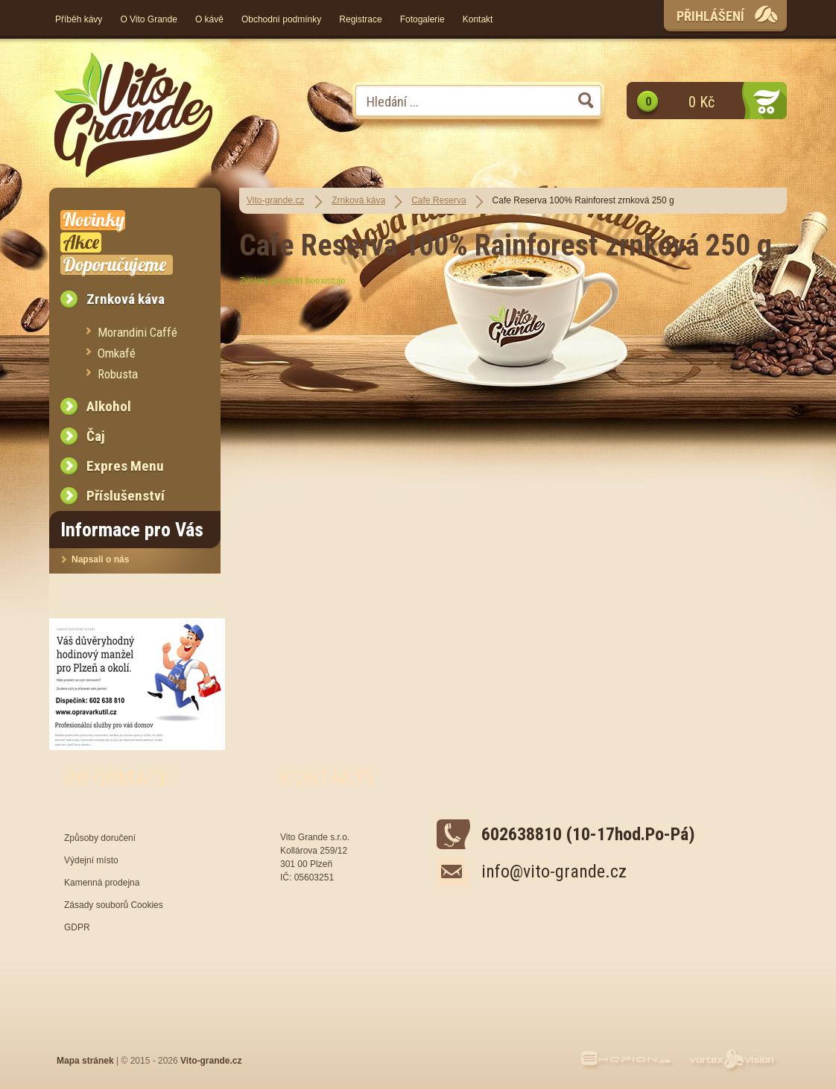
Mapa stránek (85, 1060)
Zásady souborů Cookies (113, 905)
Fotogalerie (422, 19)
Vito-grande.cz (275, 200)
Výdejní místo (91, 860)
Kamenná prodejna (101, 882)
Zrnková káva (358, 200)
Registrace (360, 19)
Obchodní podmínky (281, 19)
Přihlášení (710, 16)
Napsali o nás (100, 559)
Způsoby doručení (100, 838)
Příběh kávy (78, 19)
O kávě (209, 19)
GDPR (77, 927)
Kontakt (478, 19)
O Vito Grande (148, 19)
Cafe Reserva (438, 200)
